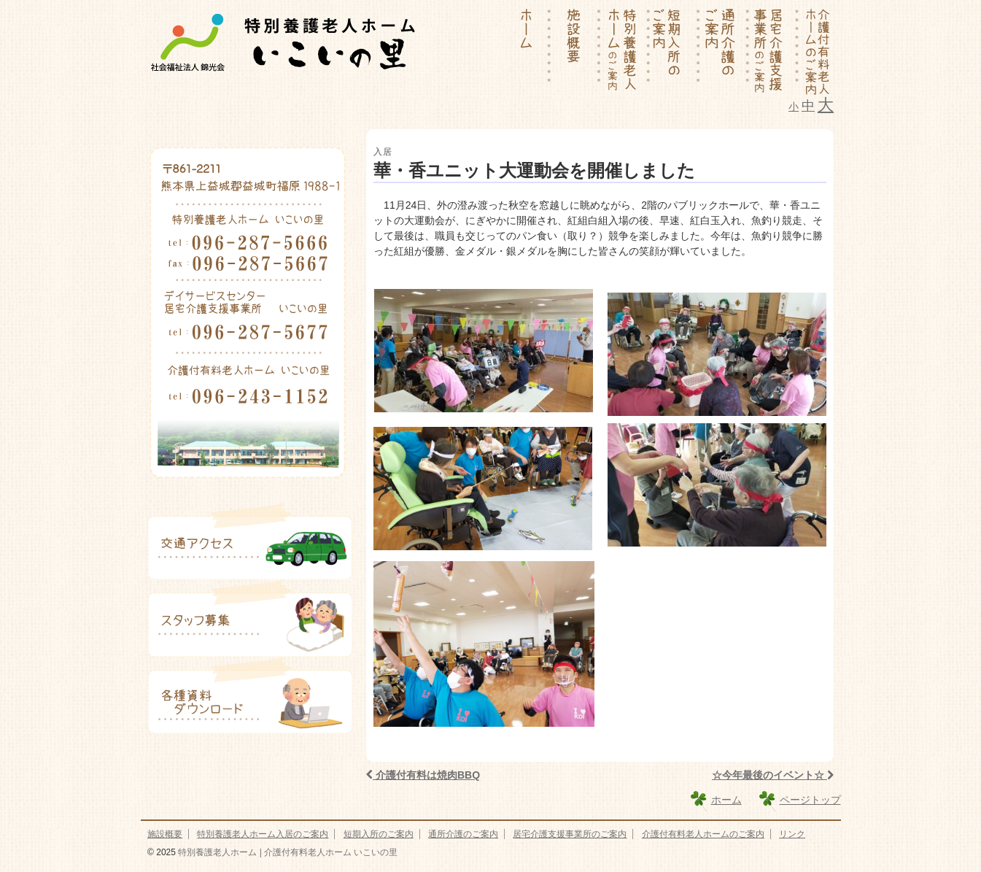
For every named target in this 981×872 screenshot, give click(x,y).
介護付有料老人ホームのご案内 (703, 834)
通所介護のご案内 (463, 834)
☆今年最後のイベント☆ (773, 775)
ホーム (726, 800)
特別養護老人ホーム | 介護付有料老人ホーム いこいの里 (287, 852)
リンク (792, 834)
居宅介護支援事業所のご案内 (570, 834)
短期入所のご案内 (379, 834)
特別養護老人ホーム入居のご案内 (262, 834)
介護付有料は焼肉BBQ (423, 775)
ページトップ (810, 800)
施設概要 (164, 834)
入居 (382, 152)
